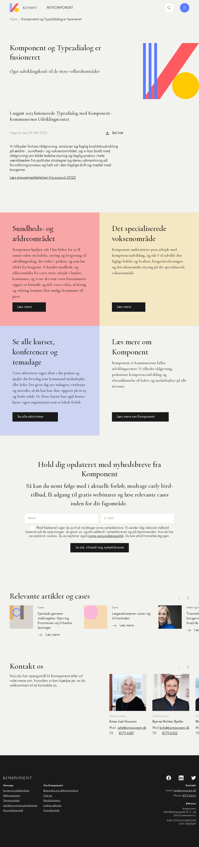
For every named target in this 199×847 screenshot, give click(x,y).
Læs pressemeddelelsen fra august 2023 (43, 178)
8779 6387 (126, 733)
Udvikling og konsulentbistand (20, 806)
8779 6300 (189, 796)
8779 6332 (169, 733)
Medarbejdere (51, 800)
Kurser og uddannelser (16, 791)
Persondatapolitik (13, 810)
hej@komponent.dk (185, 791)
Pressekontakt (51, 810)
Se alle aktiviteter (35, 417)
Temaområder (11, 800)
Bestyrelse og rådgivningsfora (60, 791)
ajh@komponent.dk (132, 728)
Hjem (13, 19)
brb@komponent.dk (174, 728)
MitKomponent (72, 8)
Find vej (47, 796)
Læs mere (29, 307)
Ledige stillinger (52, 806)
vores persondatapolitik (106, 536)
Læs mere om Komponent (140, 417)
